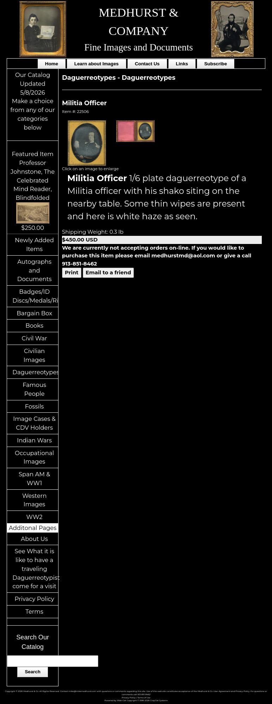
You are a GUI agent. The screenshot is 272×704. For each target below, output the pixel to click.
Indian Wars (34, 440)
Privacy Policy (34, 598)
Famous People (34, 389)
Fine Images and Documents (138, 47)
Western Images (34, 500)
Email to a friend (108, 272)
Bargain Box (34, 313)
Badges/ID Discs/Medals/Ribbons (35, 296)
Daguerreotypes (35, 372)
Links (182, 63)
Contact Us (147, 63)
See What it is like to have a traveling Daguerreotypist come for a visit (35, 569)
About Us (34, 538)
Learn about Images (96, 63)
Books (34, 325)
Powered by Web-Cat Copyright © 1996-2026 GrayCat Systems (136, 700)
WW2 (34, 516)
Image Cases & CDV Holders (34, 423)
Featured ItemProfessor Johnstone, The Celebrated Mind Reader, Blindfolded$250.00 (33, 190)
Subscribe (215, 63)
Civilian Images (34, 355)
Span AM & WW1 (34, 479)
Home (51, 63)
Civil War (34, 338)
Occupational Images (34, 457)
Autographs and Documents (34, 270)
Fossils (34, 406)
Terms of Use (143, 697)
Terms (34, 611)
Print (72, 272)
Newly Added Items (34, 244)
